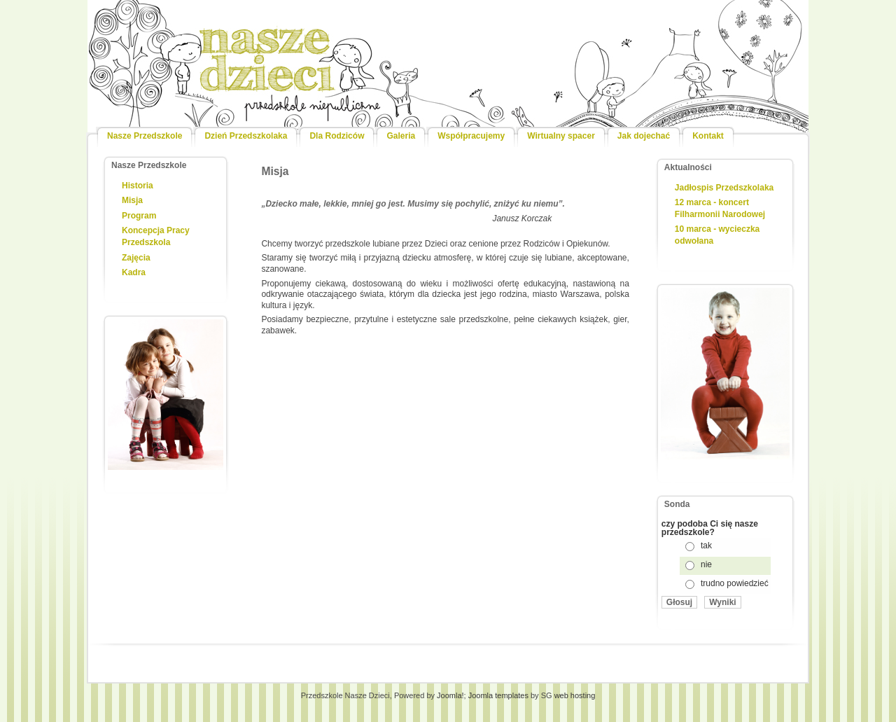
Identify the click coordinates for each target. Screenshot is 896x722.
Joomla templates (498, 695)
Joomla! (450, 695)
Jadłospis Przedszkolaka (724, 188)
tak (706, 545)
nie (706, 564)
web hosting (575, 695)
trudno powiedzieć (735, 583)
